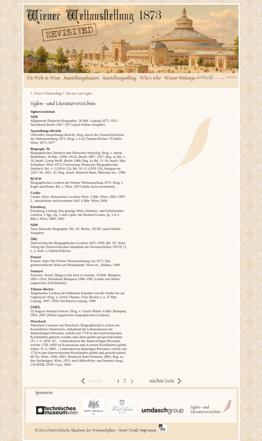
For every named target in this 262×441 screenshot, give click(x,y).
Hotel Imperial (93, 406)
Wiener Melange (179, 77)
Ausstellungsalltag (119, 77)
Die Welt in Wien (43, 77)
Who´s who (150, 77)
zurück (90, 380)
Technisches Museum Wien (57, 408)
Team (122, 430)
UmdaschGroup (163, 406)
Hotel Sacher (122, 406)
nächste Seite (165, 380)
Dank (133, 430)
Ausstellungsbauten (81, 77)
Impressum (148, 430)
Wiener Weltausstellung (48, 93)
